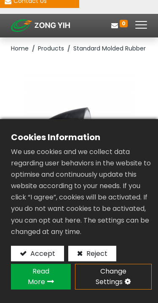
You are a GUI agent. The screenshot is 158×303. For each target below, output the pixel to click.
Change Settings (111, 276)
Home (20, 48)
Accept (42, 253)
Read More (38, 276)
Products (51, 48)
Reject (96, 253)
